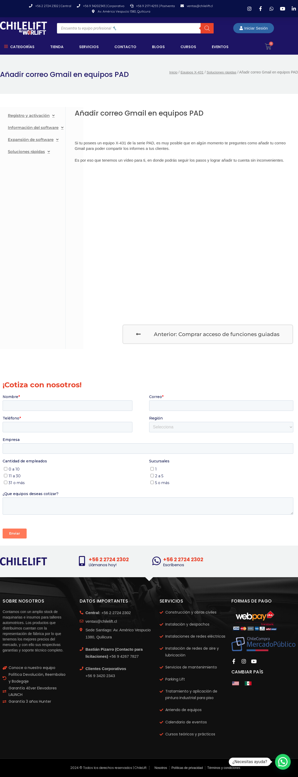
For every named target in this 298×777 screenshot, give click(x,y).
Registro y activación (31, 115)
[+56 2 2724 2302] (82, 561)
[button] (283, 762)
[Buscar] (207, 28)
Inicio (172, 73)
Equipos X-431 (191, 73)
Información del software (35, 127)
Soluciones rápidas (221, 73)
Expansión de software (33, 139)
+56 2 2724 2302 (110, 559)
